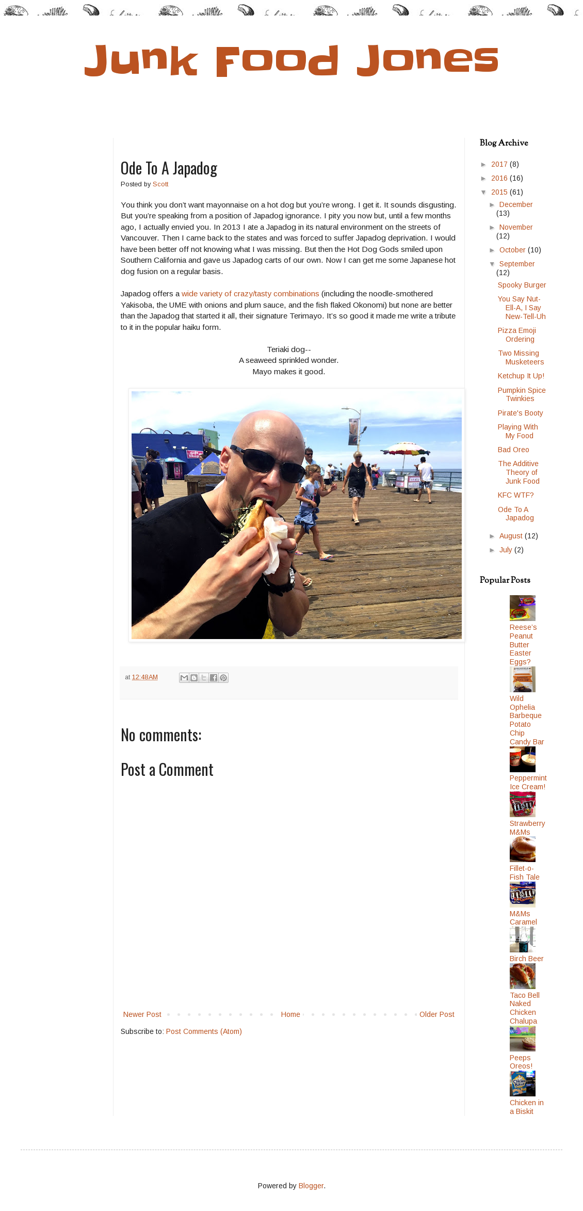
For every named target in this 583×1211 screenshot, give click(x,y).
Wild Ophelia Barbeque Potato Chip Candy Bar (527, 720)
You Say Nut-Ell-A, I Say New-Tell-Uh (522, 308)
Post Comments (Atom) (204, 1031)
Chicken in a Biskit (527, 1107)
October (513, 250)
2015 (500, 192)
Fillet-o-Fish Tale (525, 872)
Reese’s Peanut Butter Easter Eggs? (523, 644)
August (512, 536)
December (516, 204)
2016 (500, 178)
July (506, 550)
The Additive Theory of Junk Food (519, 472)
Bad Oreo (513, 449)
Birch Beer (527, 958)
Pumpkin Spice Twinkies (522, 394)
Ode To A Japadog (516, 513)
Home (290, 1014)
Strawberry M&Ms (527, 827)
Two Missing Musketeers (521, 357)
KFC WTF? (516, 495)
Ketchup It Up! (521, 376)
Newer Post (142, 1014)
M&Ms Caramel (523, 918)
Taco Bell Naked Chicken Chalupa (525, 1008)
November (516, 227)
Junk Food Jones (291, 61)
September (517, 264)
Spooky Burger (522, 285)
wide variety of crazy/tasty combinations (250, 293)
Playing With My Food (518, 431)
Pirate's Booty (520, 413)
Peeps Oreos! (521, 1062)
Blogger (311, 1186)
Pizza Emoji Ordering (517, 334)
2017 (500, 164)
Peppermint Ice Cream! (528, 782)
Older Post (437, 1014)
